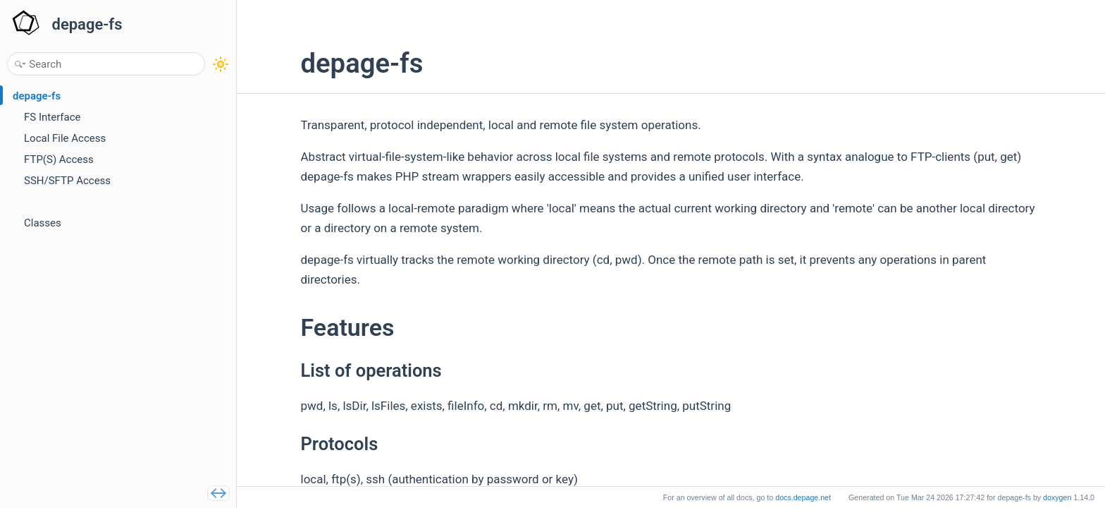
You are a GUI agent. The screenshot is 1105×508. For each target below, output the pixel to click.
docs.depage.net (803, 497)
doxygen (1057, 497)
